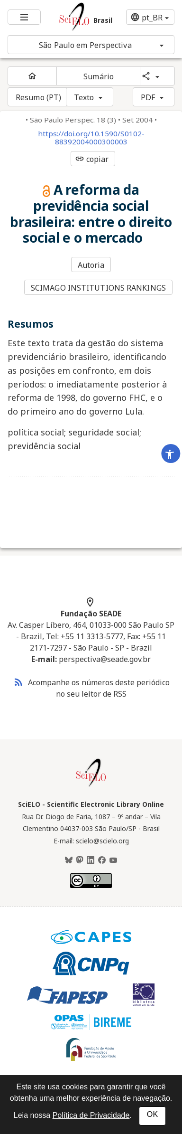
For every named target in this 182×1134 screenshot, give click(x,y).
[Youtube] (113, 860)
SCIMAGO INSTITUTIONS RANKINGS (98, 288)
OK (152, 1114)
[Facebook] (102, 860)
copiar (92, 159)
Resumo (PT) (38, 97)
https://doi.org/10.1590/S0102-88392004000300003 (91, 138)
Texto (84, 97)
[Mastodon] (79, 860)
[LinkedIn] (90, 860)
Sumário (98, 76)
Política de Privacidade (91, 1115)
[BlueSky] (69, 860)
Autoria (91, 265)
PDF (148, 97)
